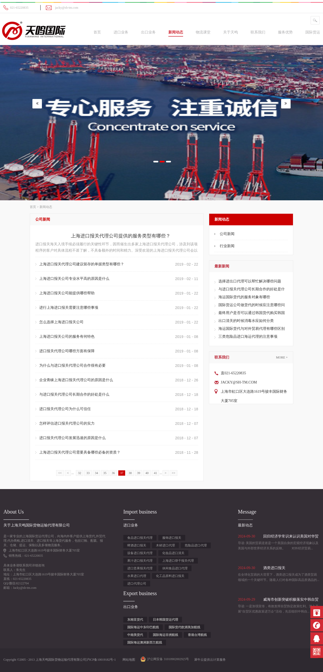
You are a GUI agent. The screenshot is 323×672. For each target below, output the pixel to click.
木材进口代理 (165, 545)
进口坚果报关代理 (140, 568)
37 (121, 473)
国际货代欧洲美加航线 (184, 627)
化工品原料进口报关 (170, 576)
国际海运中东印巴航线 (143, 627)
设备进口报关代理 (140, 553)
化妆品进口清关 (173, 553)
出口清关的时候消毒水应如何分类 (246, 321)
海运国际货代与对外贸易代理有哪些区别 (251, 329)
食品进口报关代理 (140, 538)
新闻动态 (46, 207)
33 (88, 473)
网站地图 (128, 659)
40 (147, 473)
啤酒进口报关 (136, 545)
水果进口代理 (136, 576)
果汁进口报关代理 (140, 561)
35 (104, 473)
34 (96, 473)
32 (79, 473)
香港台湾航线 (197, 635)
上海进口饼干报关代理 (178, 561)
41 (155, 473)
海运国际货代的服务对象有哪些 (244, 297)
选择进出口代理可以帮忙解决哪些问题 (249, 281)
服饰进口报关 (171, 538)
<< (60, 473)
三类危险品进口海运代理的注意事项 (247, 337)
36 (113, 473)
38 (130, 473)
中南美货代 (135, 635)
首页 (97, 32)
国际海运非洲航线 (165, 635)
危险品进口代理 (196, 545)
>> (173, 473)
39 (138, 473)
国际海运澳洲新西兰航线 (144, 642)
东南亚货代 (135, 619)
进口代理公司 (136, 583)
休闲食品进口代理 (175, 568)
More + (282, 357)
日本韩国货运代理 (165, 619)
